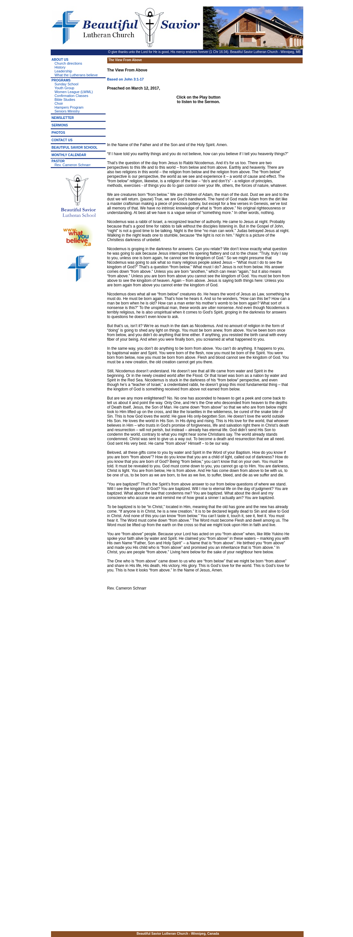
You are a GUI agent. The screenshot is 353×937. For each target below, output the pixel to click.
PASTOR (58, 161)
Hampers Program (69, 107)
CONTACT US (62, 140)
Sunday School (66, 84)
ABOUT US (60, 59)
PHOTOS (58, 132)
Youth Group (64, 88)
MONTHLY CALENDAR (69, 155)
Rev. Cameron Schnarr (73, 165)
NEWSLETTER (63, 118)
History (60, 67)
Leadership (63, 71)
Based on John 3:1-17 (125, 79)
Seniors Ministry (67, 111)
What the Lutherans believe (76, 75)
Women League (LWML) (74, 92)
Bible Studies (65, 99)
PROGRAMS (61, 80)
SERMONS (60, 125)
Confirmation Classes (71, 96)
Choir (59, 103)
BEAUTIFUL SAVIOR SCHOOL (75, 147)
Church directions (68, 63)
